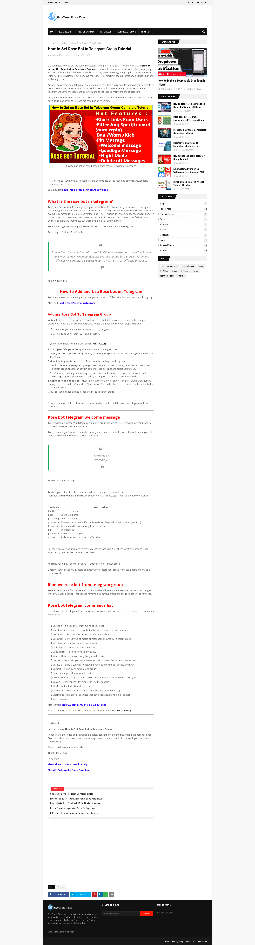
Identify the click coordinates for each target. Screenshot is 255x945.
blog (183, 203)
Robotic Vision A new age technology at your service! (186, 144)
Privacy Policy (177, 940)
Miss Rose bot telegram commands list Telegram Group (188, 118)
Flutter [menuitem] (145, 31)
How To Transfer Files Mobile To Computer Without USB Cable (189, 105)
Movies (183, 229)
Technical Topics (183, 245)
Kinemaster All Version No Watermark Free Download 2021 (188, 170)
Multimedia (183, 235)
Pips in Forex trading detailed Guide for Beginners (72, 807)
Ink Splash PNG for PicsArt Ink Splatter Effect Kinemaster (76, 797)
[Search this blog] (121, 912)
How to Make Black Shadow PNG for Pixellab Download (75, 802)
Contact (66, 2)
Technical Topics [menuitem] (126, 31)
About (57, 2)
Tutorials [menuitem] (105, 31)
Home (50, 2)
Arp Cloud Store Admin (61, 55)
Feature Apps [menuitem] (65, 31)
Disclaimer (190, 940)
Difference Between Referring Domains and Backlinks (74, 812)
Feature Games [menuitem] (86, 31)
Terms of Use (202, 940)
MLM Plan (183, 224)
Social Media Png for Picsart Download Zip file (71, 793)
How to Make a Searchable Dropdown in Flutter (182, 82)
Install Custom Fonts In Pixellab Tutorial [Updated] (188, 183)
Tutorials (57, 43)
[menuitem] (51, 31)
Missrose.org (99, 343)
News (183, 240)
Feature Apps (183, 209)
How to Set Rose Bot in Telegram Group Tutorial (189, 157)
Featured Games (183, 214)
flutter (183, 219)
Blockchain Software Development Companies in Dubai (190, 131)
